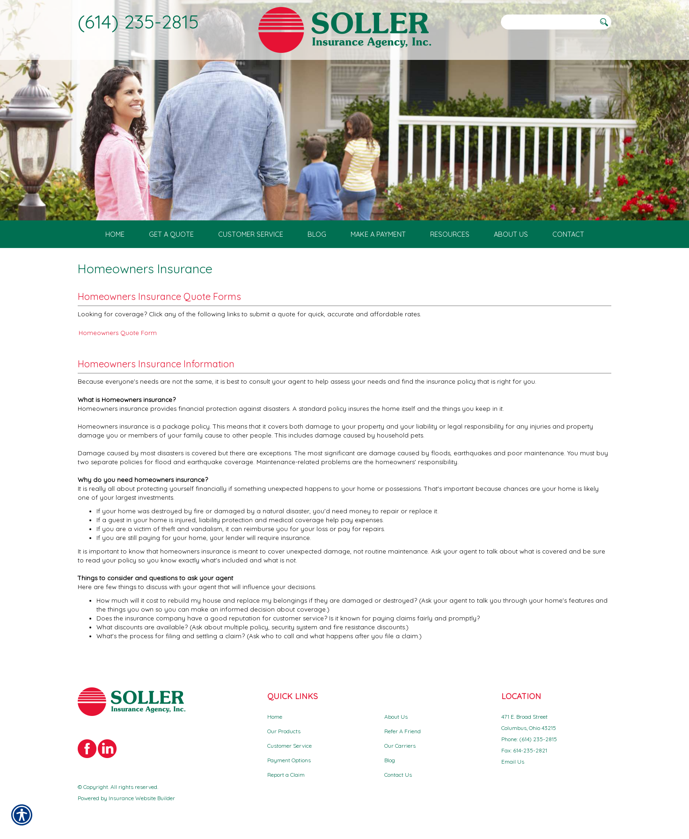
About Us (396, 716)
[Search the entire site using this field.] (548, 22)
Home (274, 716)
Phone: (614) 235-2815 (529, 739)
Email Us (512, 761)
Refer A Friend (402, 731)
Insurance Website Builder (142, 798)
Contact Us (398, 774)
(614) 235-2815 (138, 21)
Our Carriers (400, 745)
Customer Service (289, 745)
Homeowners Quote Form (118, 332)
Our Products (284, 731)
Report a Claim (286, 774)
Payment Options (289, 760)
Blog (389, 760)
